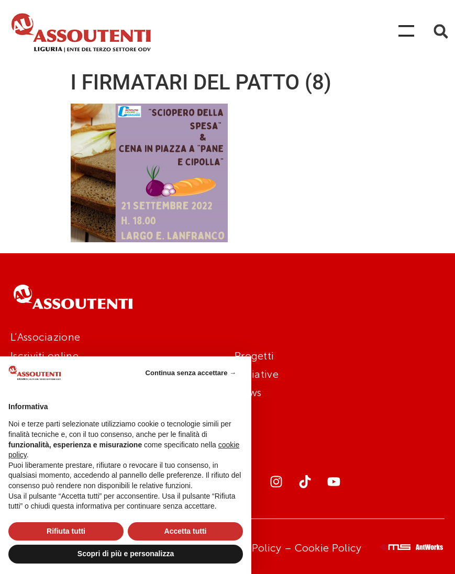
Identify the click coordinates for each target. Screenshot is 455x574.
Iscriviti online (44, 356)
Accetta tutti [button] (185, 531)
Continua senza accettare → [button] (191, 373)
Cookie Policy (328, 548)
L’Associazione (45, 337)
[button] (440, 31)
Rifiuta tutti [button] (66, 531)
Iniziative (257, 374)
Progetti (254, 356)
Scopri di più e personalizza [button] (125, 553)
